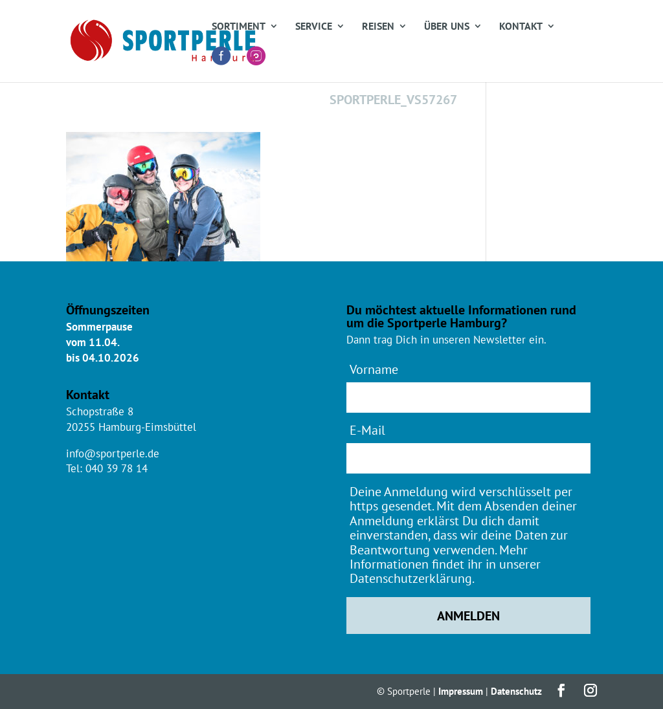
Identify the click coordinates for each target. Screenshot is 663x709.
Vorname (374, 369)
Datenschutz (516, 691)
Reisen (378, 26)
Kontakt (521, 26)
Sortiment (238, 26)
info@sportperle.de (112, 453)
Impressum (460, 691)
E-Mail (367, 430)
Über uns (446, 26)
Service (313, 26)
